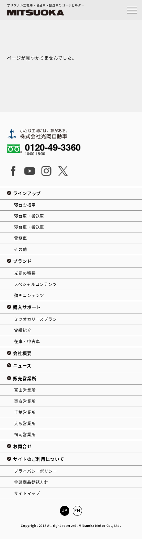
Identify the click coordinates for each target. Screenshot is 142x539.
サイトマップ (27, 493)
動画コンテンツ (29, 295)
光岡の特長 (25, 273)
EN (77, 510)
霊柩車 (20, 238)
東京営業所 (25, 401)
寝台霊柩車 (25, 205)
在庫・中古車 (27, 341)
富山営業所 (25, 390)
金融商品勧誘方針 (31, 482)
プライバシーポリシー (35, 471)
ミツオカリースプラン (35, 319)
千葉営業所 (25, 412)
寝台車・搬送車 (29, 216)
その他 (20, 249)
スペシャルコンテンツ (35, 284)
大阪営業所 (25, 423)
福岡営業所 (25, 434)
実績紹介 (22, 330)
